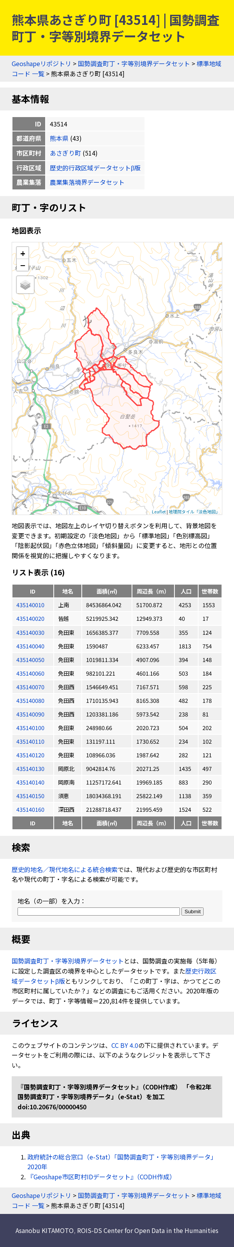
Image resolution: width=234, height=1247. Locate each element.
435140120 (30, 755)
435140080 (30, 700)
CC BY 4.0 (124, 1045)
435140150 (30, 796)
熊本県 (59, 138)
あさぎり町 (65, 153)
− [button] (22, 265)
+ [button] (22, 253)
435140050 (30, 659)
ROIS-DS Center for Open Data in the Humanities (147, 1230)
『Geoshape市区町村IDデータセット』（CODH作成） (101, 1176)
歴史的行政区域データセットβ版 (95, 167)
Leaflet (159, 511)
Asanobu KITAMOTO (45, 1230)
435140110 (30, 741)
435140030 (30, 632)
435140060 (30, 673)
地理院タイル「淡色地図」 (194, 511)
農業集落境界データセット (87, 182)
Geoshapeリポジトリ (41, 63)
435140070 (30, 687)
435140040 (30, 646)
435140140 (30, 782)
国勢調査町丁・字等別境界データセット (134, 63)
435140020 (30, 618)
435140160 (30, 809)
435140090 (30, 714)
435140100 (30, 727)
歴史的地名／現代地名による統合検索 (65, 869)
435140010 (30, 605)
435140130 (30, 768)
